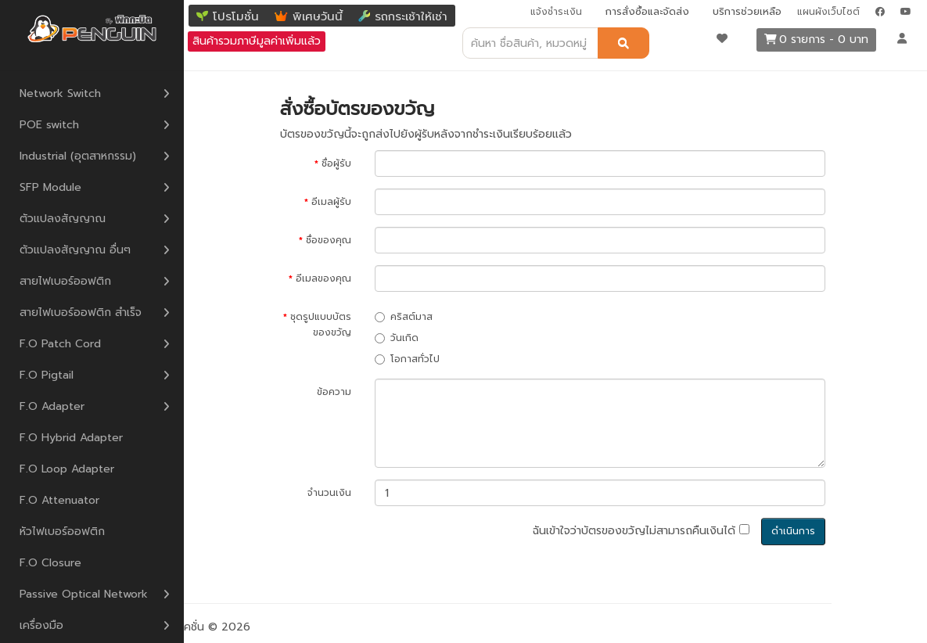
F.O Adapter (52, 406)
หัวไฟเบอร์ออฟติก (62, 531)
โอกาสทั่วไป (407, 359)
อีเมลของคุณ (323, 278)
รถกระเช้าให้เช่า (411, 16)
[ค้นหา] (623, 43)
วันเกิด (397, 338)
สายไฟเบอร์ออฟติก (65, 281)
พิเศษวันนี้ (318, 16)
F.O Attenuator (59, 500)
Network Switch (60, 93)
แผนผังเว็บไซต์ (828, 12)
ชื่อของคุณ (328, 240)
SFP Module (50, 187)
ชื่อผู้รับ (336, 163)
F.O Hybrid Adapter (71, 437)
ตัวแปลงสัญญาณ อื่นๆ (75, 250)
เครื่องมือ (41, 625)
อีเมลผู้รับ (331, 202)
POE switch (49, 125)
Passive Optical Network (84, 594)
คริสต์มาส (404, 317)
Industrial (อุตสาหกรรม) (78, 156)
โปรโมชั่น (236, 16)
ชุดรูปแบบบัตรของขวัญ (320, 324)
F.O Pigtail (47, 375)
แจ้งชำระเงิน (556, 12)
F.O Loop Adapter (67, 469)
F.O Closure (50, 563)
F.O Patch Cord (60, 344)
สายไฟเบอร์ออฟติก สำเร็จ (81, 312)
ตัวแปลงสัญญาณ (63, 218)
